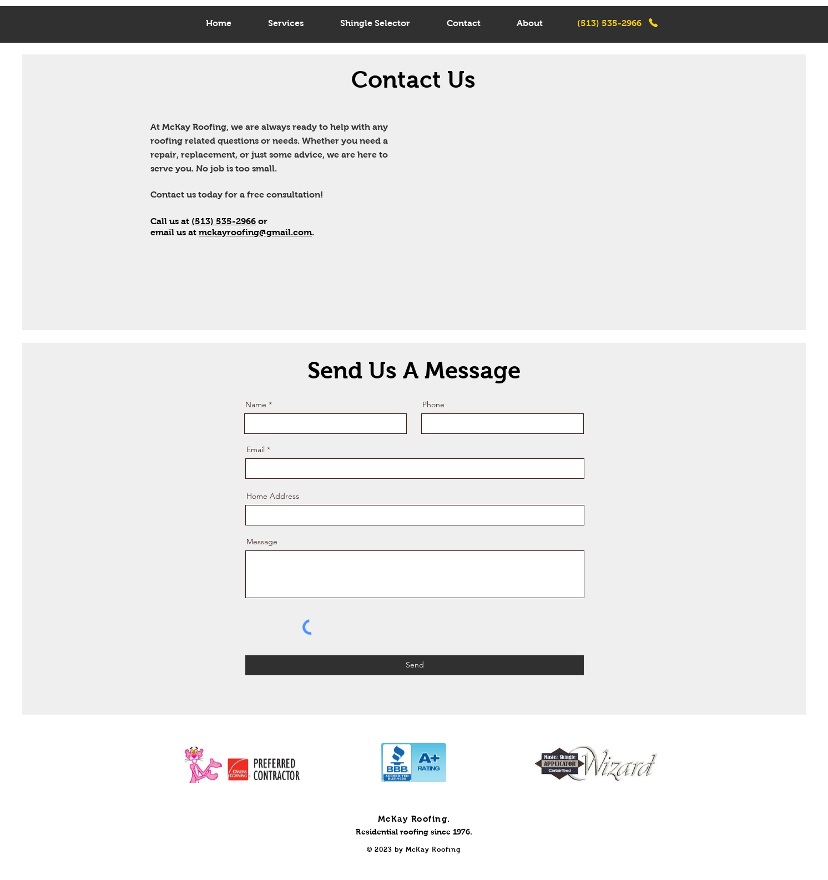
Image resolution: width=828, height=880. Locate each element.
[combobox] (414, 515)
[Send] (414, 665)
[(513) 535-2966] (617, 22)
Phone (433, 404)
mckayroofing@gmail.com (255, 232)
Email (255, 449)
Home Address (272, 496)
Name (255, 404)
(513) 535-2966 (223, 221)
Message (261, 541)
